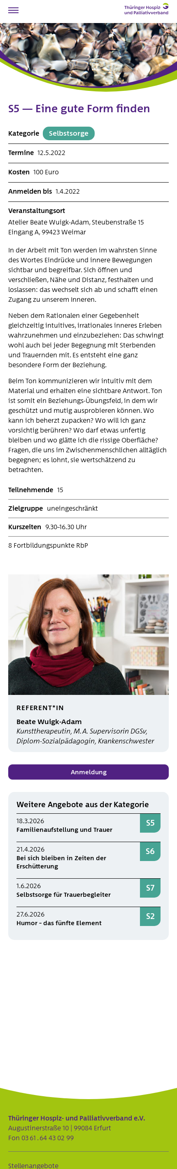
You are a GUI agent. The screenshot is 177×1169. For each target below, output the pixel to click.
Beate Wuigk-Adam (49, 721)
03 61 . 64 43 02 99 (47, 1138)
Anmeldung (89, 772)
